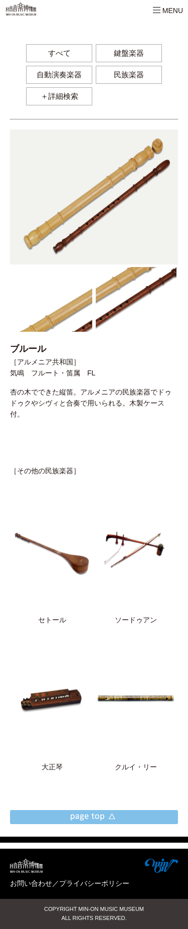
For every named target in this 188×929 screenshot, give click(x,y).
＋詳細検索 (59, 96)
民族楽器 (129, 74)
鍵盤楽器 (129, 53)
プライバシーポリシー (94, 883)
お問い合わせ (31, 883)
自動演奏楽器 (59, 74)
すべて (59, 53)
